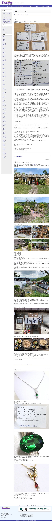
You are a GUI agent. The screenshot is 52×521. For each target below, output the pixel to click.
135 (22, 505)
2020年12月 (4, 121)
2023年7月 (4, 80)
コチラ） (11, 514)
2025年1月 (4, 56)
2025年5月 (4, 51)
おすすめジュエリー (5, 26)
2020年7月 (4, 128)
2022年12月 (4, 89)
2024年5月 (4, 67)
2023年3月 (4, 85)
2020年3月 (4, 133)
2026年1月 (4, 40)
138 (29, 505)
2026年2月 (4, 39)
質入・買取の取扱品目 (19, 6)
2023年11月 (4, 75)
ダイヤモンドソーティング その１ (21, 15)
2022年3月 (4, 101)
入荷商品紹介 (4, 28)
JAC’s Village (34, 164)
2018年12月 (4, 153)
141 (35, 505)
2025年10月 (4, 44)
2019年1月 (4, 152)
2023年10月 (4, 76)
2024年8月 (4, 63)
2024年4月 (4, 68)
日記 (3, 29)
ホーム (4, 6)
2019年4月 (4, 148)
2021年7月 (4, 112)
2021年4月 (4, 116)
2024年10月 (4, 60)
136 (24, 505)
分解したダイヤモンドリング (43, 90)
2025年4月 (4, 52)
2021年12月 (4, 105)
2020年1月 (4, 136)
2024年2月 (4, 71)
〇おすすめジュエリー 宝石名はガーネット (22, 365)
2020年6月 (4, 129)
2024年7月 (4, 64)
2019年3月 (4, 149)
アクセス (37, 6)
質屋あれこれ (4, 30)
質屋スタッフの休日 (5, 32)
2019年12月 (4, 137)
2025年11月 (4, 43)
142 (38, 505)
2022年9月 (4, 93)
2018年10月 (4, 156)
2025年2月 (4, 55)
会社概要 (47, 6)
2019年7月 (4, 144)
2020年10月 (4, 124)
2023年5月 (4, 83)
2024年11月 (4, 59)
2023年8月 (4, 79)
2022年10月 (4, 92)
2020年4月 (4, 132)
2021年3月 (4, 117)
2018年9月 (4, 157)
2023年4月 (4, 84)
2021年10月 (4, 108)
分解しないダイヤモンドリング (32, 90)
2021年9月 (4, 109)
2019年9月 (4, 141)
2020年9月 (4, 125)
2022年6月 (4, 97)
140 (33, 505)
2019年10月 (4, 140)
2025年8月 (4, 47)
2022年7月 (4, 96)
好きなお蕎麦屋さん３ (18, 156)
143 (40, 505)
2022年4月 (4, 100)
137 (27, 505)
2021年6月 (4, 113)
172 (44, 505)
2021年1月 (4, 120)
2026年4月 (4, 36)
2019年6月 (4, 145)
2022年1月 (4, 104)
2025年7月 (4, 48)
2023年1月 (4, 88)
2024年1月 (4, 72)
